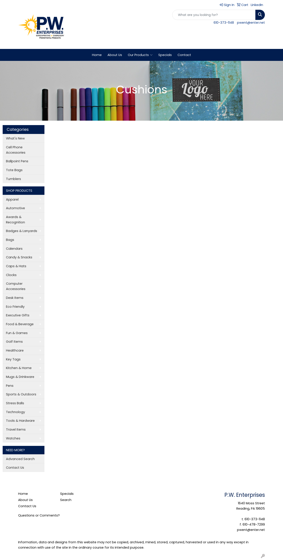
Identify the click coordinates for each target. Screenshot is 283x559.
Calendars (14, 248)
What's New (15, 138)
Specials (165, 55)
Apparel (12, 199)
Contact (184, 55)
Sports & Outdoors (21, 394)
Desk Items (14, 298)
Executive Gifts (17, 315)
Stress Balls (15, 403)
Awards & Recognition (15, 219)
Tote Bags (14, 170)
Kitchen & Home (19, 368)
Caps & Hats (16, 266)
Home (97, 55)
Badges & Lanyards (21, 231)
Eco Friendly (15, 306)
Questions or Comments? (39, 515)
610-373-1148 (224, 22)
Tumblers (13, 179)
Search (65, 500)
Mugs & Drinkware (20, 377)
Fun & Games (17, 333)
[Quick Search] (214, 15)
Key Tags (13, 359)
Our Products (140, 55)
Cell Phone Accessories (15, 150)
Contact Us (15, 467)
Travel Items (16, 429)
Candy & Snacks (19, 257)
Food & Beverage (20, 324)
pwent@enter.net (251, 22)
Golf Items (14, 341)
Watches (13, 438)
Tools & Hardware (20, 420)
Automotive (15, 208)
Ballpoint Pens (17, 161)
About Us (114, 55)
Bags (10, 240)
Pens (9, 385)
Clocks (11, 275)
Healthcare (15, 350)
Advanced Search (20, 459)
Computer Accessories (15, 286)
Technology (15, 412)
